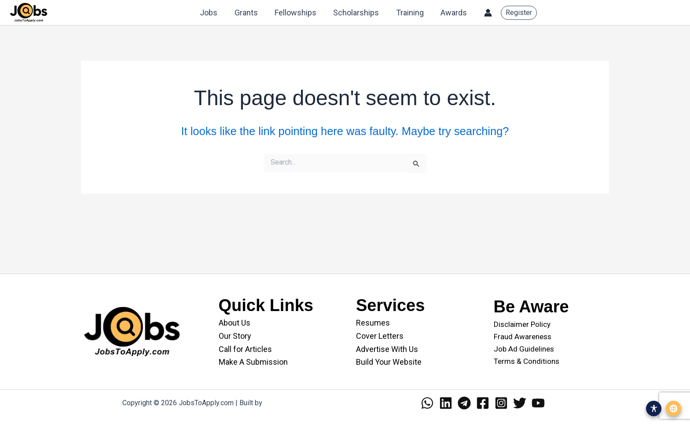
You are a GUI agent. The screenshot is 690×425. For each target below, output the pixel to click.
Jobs (214, 12)
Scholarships (359, 12)
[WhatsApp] (427, 403)
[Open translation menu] (673, 408)
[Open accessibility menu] (653, 408)
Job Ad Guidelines (524, 348)
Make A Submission (253, 361)
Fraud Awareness (522, 336)
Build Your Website (389, 361)
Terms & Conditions (526, 361)
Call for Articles (245, 349)
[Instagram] (501, 403)
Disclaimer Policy (522, 324)
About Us (234, 322)
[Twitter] (519, 403)
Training (411, 12)
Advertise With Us (387, 349)
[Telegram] (464, 403)
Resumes (373, 322)
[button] (519, 13)
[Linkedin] (445, 403)
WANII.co (278, 403)
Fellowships (299, 12)
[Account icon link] (488, 13)
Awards (454, 12)
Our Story (235, 336)
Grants (250, 12)
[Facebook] (482, 403)
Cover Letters (380, 336)
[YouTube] (538, 403)
